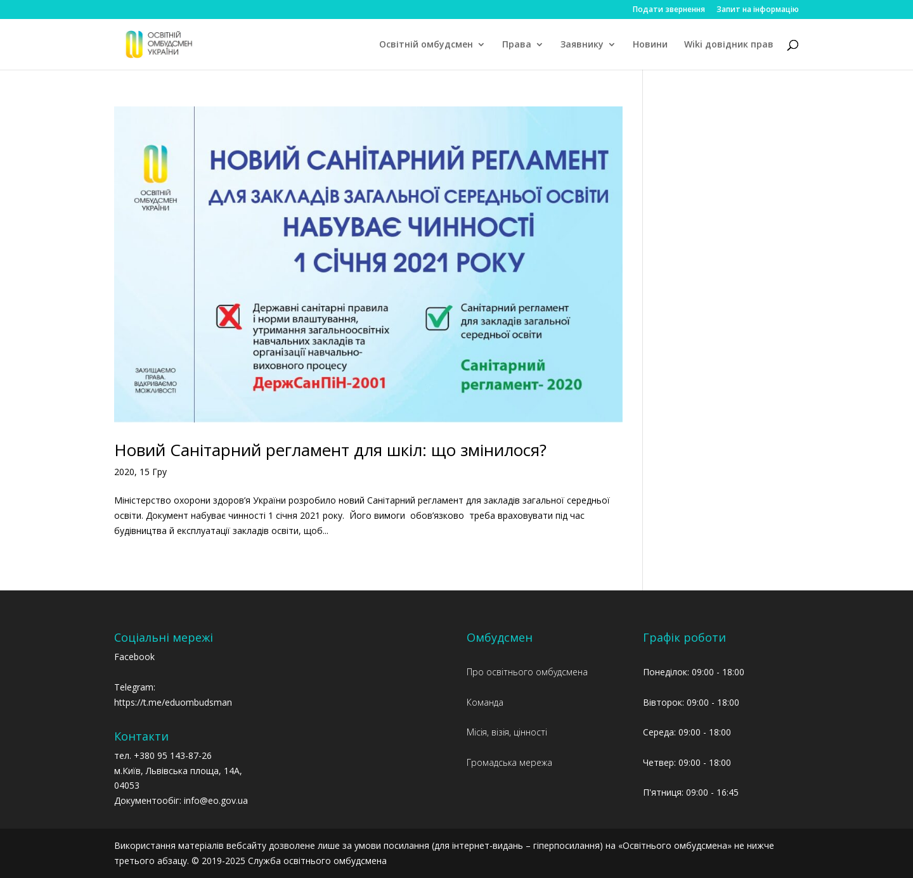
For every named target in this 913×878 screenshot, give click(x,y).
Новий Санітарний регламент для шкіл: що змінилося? (330, 449)
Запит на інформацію (757, 10)
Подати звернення (669, 10)
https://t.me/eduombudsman (173, 702)
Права (516, 45)
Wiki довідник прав (729, 45)
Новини (650, 45)
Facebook (134, 657)
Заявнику (582, 45)
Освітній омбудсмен (426, 45)
